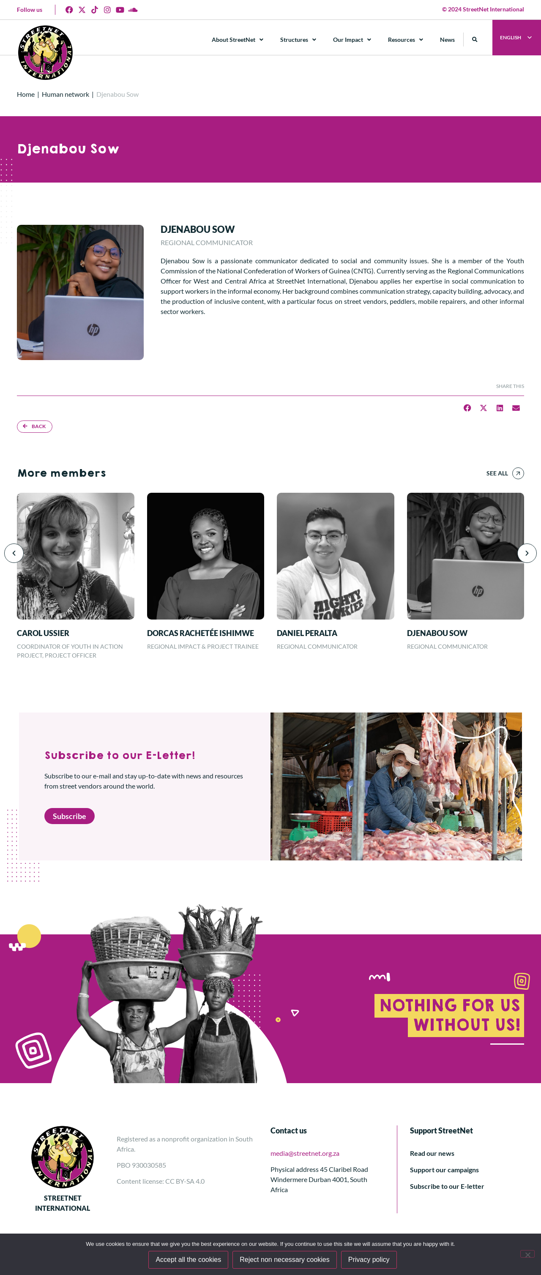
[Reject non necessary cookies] (527, 1254)
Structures (298, 40)
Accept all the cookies (188, 1259)
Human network (65, 94)
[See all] (518, 473)
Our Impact (352, 40)
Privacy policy (369, 1259)
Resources (405, 40)
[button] (475, 39)
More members (61, 473)
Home (26, 94)
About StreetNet (237, 40)
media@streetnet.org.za (304, 1153)
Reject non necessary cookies (285, 1259)
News (447, 39)
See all (497, 473)
